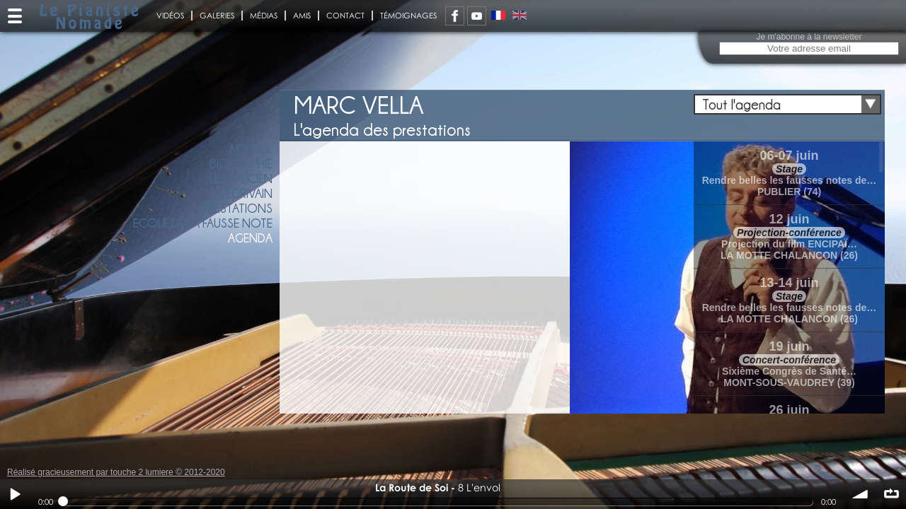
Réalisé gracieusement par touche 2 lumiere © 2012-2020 (116, 472)
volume (861, 494)
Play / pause (15, 494)
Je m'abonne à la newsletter (808, 37)
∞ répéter (891, 494)
